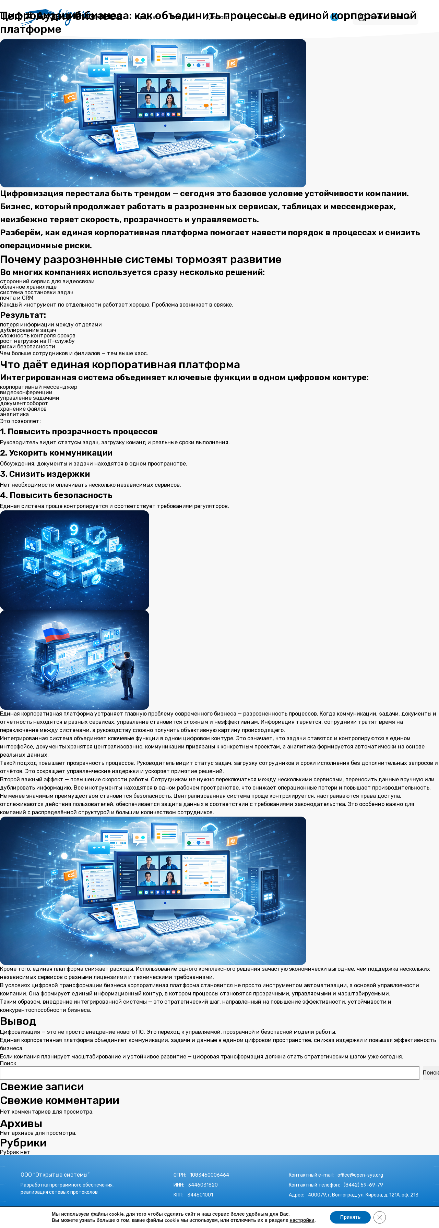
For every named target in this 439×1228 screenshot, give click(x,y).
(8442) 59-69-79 (363, 1185)
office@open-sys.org (360, 1175)
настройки (301, 1220)
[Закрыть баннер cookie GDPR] (379, 1217)
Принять (350, 1217)
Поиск (8, 1063)
